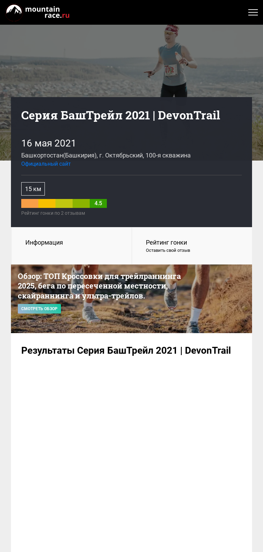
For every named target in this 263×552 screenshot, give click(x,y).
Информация (44, 242)
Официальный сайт (46, 164)
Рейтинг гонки (192, 246)
